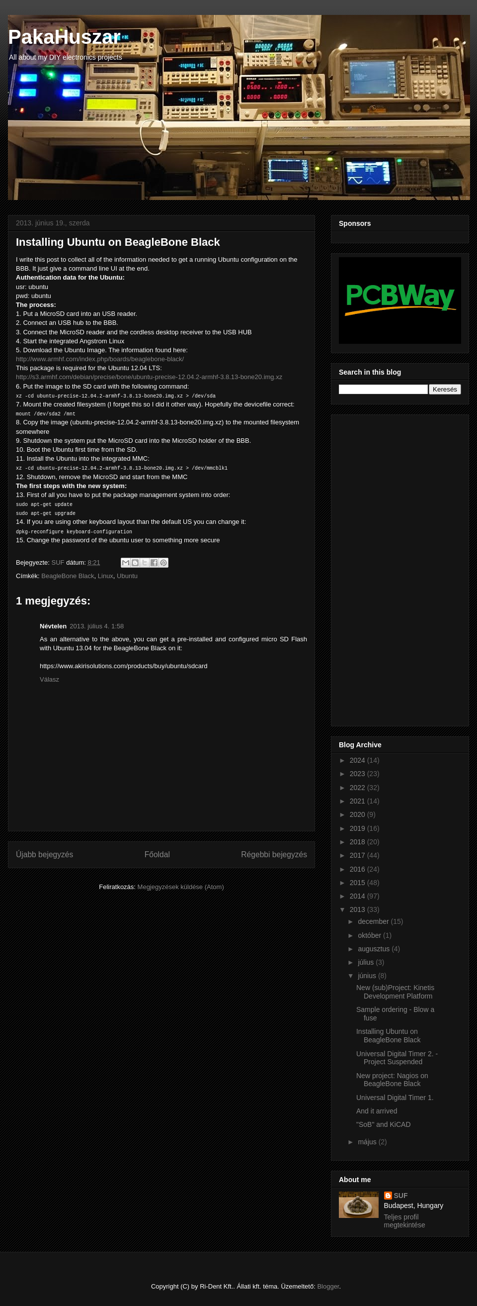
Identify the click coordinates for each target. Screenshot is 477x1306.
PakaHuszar (64, 37)
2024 (358, 760)
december (374, 921)
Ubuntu (127, 576)
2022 (358, 788)
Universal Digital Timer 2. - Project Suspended (397, 1058)
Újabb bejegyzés (44, 854)
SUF (401, 1196)
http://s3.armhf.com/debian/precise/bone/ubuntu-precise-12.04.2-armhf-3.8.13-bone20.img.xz (149, 377)
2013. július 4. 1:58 (97, 626)
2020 (358, 814)
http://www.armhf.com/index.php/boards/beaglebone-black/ (100, 359)
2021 (358, 801)
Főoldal (157, 854)
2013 (358, 909)
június (368, 976)
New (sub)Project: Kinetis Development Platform (395, 992)
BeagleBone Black (67, 576)
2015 (358, 883)
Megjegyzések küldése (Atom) (181, 887)
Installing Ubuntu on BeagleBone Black (388, 1035)
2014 (358, 896)
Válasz (49, 679)
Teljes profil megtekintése (404, 1221)
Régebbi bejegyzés (274, 854)
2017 (358, 855)
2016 (358, 869)
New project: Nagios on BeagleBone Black (392, 1080)
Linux (105, 576)
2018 (358, 842)
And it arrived (376, 1111)
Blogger (328, 1286)
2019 (358, 828)
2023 (358, 774)
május (368, 1142)
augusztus (375, 949)
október (370, 935)
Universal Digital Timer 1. (395, 1098)
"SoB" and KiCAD (383, 1124)
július (367, 962)
